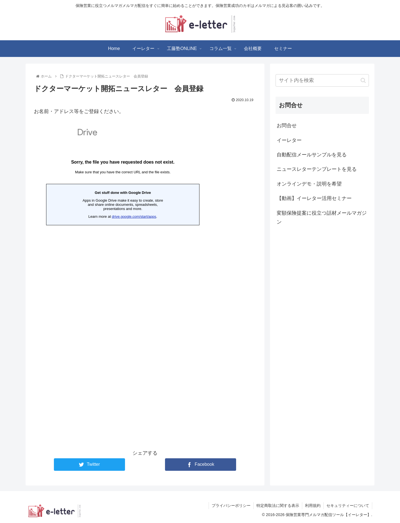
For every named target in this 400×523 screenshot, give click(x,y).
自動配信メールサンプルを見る (312, 154)
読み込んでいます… (123, 277)
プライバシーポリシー (231, 505)
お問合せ (287, 125)
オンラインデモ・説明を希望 (309, 184)
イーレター (289, 140)
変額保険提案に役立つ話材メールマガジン (322, 217)
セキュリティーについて (347, 505)
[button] (363, 80)
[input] (322, 80)
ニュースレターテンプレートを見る (317, 169)
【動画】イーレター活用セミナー (314, 198)
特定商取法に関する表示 (277, 505)
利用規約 (313, 505)
